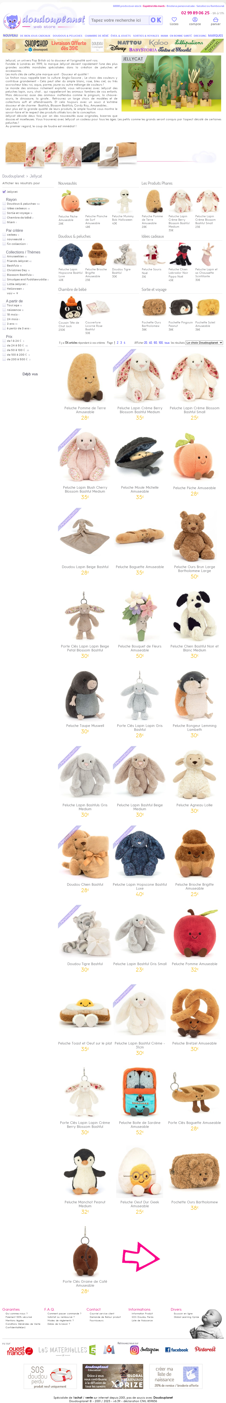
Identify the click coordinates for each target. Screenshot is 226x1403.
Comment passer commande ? (64, 1313)
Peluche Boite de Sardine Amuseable (140, 1099)
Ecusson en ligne (183, 1313)
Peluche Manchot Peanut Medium (85, 1178)
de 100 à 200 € (18, 355)
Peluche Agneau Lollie (194, 779)
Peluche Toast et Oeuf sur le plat (85, 1017)
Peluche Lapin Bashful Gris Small (140, 938)
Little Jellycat (16, 284)
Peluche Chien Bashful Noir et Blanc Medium (194, 622)
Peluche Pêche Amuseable (71, 216)
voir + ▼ (13, 293)
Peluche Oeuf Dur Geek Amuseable (140, 1178)
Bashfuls (13, 266)
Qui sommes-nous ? (17, 1313)
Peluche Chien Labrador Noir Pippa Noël (181, 271)
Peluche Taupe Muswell (85, 700)
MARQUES (215, 36)
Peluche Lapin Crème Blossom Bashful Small (207, 218)
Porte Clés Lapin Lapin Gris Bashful (140, 702)
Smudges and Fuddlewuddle (27, 279)
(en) (23, 1327)
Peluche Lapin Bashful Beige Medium (140, 781)
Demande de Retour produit (105, 1317)
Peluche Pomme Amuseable (194, 938)
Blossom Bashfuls (19, 275)
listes (174, 22)
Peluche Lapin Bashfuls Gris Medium (85, 781)
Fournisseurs (97, 1320)
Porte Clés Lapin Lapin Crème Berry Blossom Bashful (85, 1099)
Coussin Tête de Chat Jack (71, 322)
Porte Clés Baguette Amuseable (194, 1097)
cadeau (12, 235)
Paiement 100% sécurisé (19, 1317)
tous (167, 342)
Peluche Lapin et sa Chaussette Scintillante (207, 271)
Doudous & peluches (21, 204)
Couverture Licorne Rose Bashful (97, 324)
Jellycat (36, 176)
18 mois (12, 314)
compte (195, 22)
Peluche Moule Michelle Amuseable (140, 463)
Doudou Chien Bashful (85, 858)
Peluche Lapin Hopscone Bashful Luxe (71, 271)
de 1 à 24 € (15, 341)
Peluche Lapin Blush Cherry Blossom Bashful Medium (85, 463)
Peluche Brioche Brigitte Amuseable (194, 860)
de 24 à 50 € (17, 345)
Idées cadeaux (17, 208)
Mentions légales (15, 1320)
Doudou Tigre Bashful (124, 269)
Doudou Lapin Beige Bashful (85, 541)
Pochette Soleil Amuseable (207, 322)
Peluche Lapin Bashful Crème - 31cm (140, 1019)
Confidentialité (13, 1327)
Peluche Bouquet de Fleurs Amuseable (140, 622)
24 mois (12, 319)
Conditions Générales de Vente (23, 1324)
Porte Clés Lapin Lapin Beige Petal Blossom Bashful (85, 622)
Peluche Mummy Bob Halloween (124, 216)
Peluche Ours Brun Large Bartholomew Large (194, 543)
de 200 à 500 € (18, 359)
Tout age (13, 305)
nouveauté (14, 239)
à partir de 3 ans (18, 328)
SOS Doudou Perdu (143, 1317)
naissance (14, 310)
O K (156, 20)
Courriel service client (102, 1313)
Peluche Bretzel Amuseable (194, 1017)
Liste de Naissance (142, 1320)
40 (150, 342)
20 (145, 342)
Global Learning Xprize (186, 1317)
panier (215, 22)
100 (161, 342)
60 (155, 342)
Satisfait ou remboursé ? (61, 1317)
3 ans (10, 324)
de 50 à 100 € (18, 350)
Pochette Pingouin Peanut (181, 322)
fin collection (16, 244)
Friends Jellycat (17, 261)
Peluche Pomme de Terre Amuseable (85, 384)
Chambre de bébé (19, 218)
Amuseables (15, 256)
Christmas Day (17, 270)
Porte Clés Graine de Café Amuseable (85, 1257)
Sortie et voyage (18, 213)
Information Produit (142, 1313)
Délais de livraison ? (59, 1324)
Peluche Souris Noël (154, 269)
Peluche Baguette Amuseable (140, 541)
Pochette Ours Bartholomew (154, 322)
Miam (11, 222)
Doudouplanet (13, 176)
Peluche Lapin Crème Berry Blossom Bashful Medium (181, 219)
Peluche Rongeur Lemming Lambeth (194, 702)
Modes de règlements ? (61, 1320)
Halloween (14, 289)
